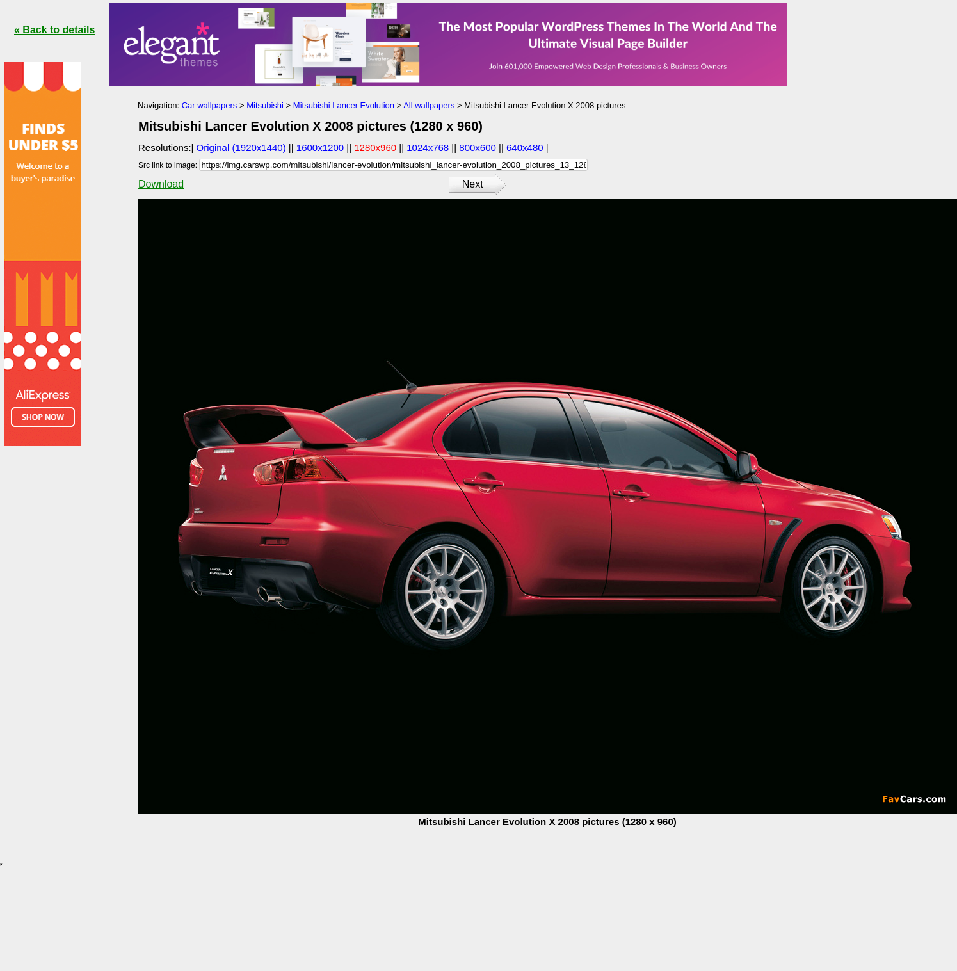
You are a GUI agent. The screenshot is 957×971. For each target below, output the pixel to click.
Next (472, 184)
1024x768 (427, 147)
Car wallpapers (209, 105)
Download (161, 184)
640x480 (524, 147)
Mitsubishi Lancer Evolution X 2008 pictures (544, 105)
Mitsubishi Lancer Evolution (342, 105)
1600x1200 (320, 147)
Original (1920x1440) (241, 147)
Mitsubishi (265, 105)
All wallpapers (428, 105)
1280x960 (375, 147)
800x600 (477, 147)
